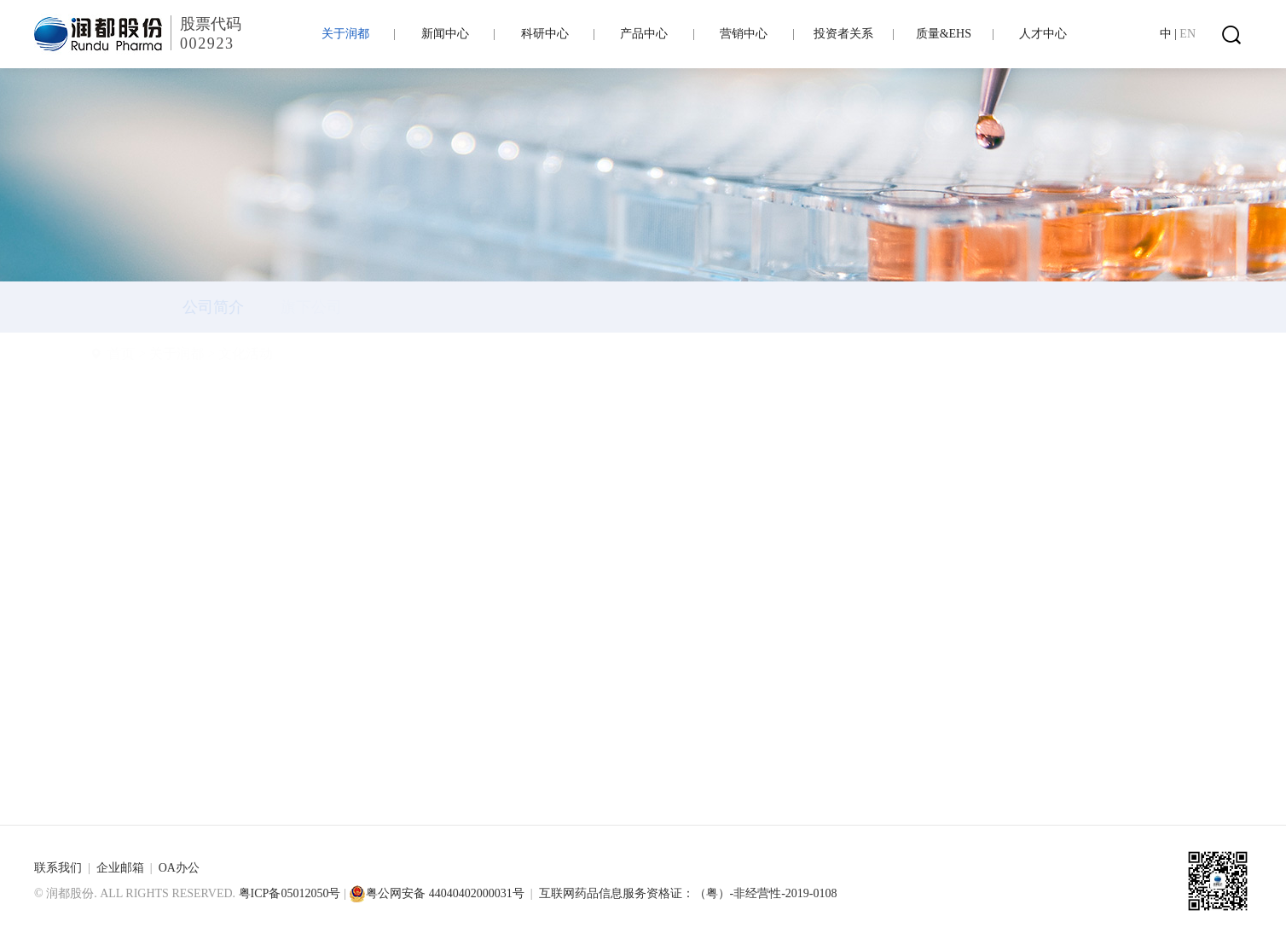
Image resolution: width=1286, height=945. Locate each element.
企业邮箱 (120, 867)
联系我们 (58, 867)
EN (1187, 33)
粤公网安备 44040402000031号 (436, 893)
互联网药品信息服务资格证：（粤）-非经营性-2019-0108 (688, 893)
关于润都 (218, 353)
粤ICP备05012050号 (290, 893)
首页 (163, 353)
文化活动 (287, 353)
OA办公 (179, 867)
